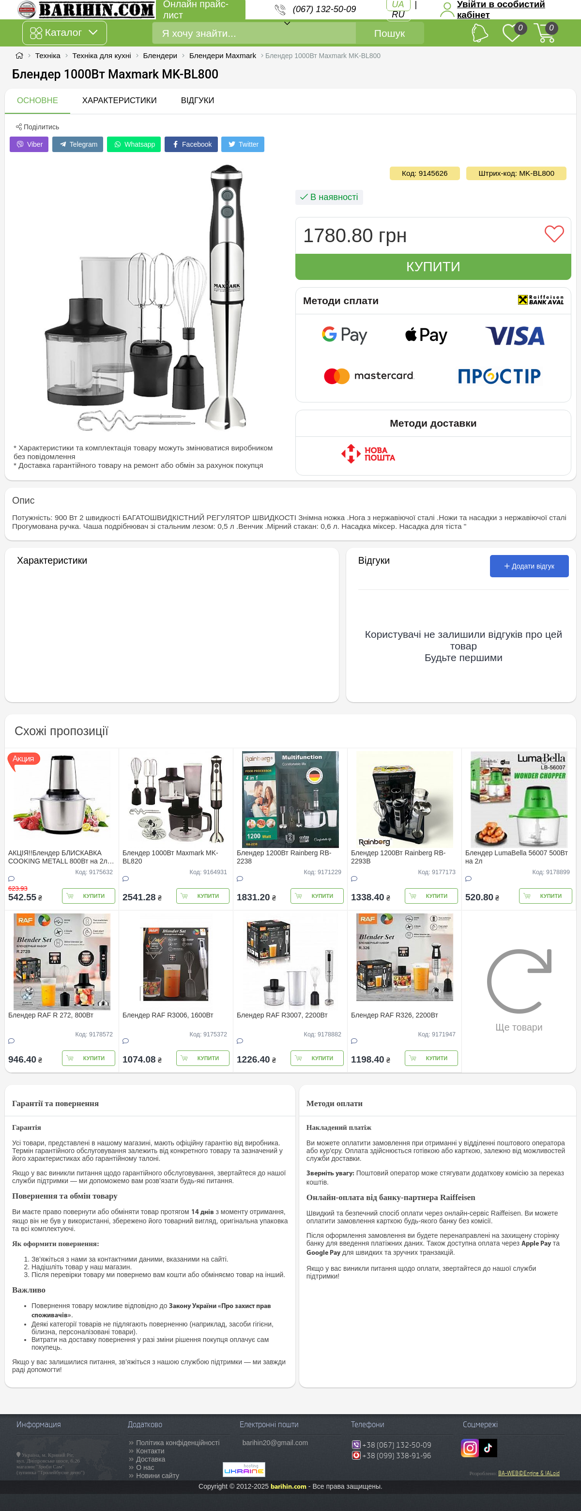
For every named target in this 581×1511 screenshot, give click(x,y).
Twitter (243, 144)
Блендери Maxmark (222, 55)
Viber (29, 144)
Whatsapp (134, 144)
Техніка (48, 55)
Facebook (191, 144)
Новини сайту (157, 1476)
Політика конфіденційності (177, 1443)
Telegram (77, 144)
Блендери (160, 55)
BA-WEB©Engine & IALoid (529, 1473)
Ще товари (519, 990)
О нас (145, 1467)
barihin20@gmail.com (275, 1443)
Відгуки (197, 100)
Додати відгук (529, 566)
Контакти (150, 1451)
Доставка (150, 1459)
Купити (433, 266)
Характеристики (119, 100)
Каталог (63, 33)
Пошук (389, 33)
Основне (37, 100)
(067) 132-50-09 (324, 9)
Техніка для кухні (102, 55)
